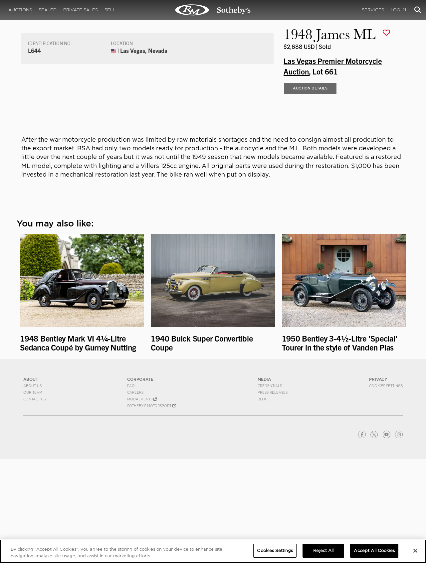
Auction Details (310, 192)
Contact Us (34, 503)
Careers (135, 496)
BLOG (263, 503)
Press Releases (273, 496)
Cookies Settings (386, 490)
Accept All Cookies (374, 550)
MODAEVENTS (142, 503)
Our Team (32, 496)
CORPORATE (140, 483)
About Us (32, 490)
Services (373, 9)
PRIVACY (378, 483)
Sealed (48, 9)
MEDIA (264, 483)
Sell (110, 9)
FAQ (131, 490)
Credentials (270, 490)
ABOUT (30, 483)
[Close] (415, 550)
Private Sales (80, 9)
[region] (213, 551)
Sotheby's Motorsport (151, 509)
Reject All (323, 550)
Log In (398, 9)
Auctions (20, 9)
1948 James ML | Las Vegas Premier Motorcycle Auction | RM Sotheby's (213, 10)
